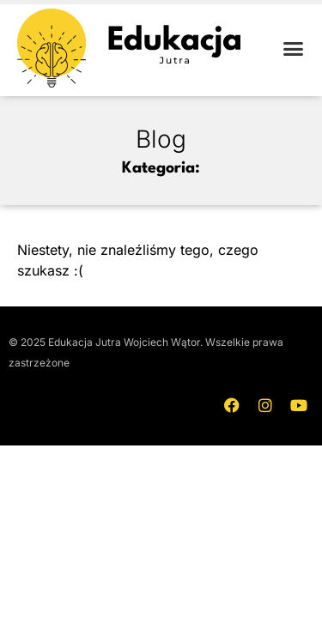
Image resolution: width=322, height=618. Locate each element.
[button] (293, 48)
